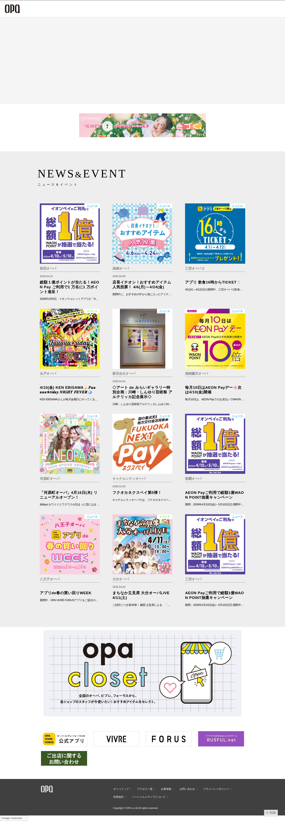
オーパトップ (121, 788)
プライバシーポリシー (216, 788)
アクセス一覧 (145, 788)
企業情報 (166, 788)
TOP (272, 813)
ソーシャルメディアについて (148, 796)
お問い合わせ (187, 788)
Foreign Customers (11, 818)
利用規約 (118, 796)
